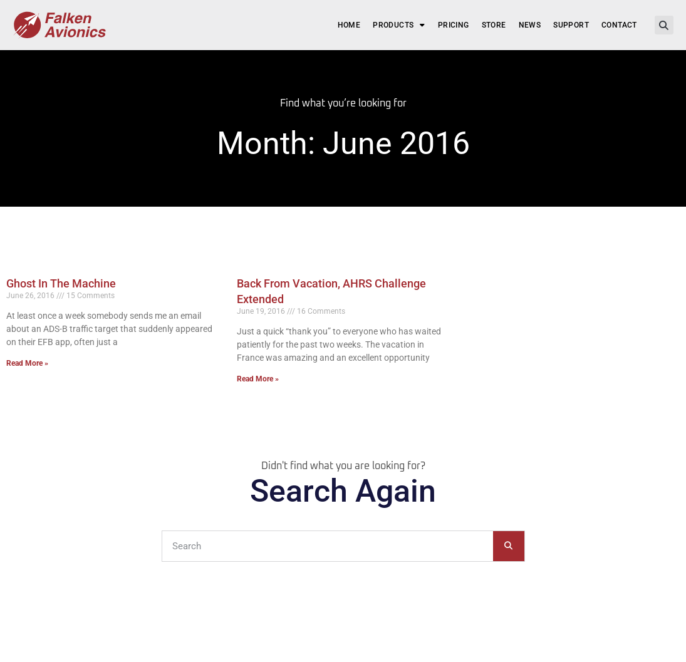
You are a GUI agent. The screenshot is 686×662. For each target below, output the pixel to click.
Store (494, 25)
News (530, 25)
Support (571, 25)
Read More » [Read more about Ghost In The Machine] (27, 363)
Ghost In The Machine (61, 283)
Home (349, 25)
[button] (664, 25)
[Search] (508, 546)
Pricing (453, 25)
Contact (619, 25)
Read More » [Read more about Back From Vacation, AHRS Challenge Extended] (258, 379)
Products (399, 25)
